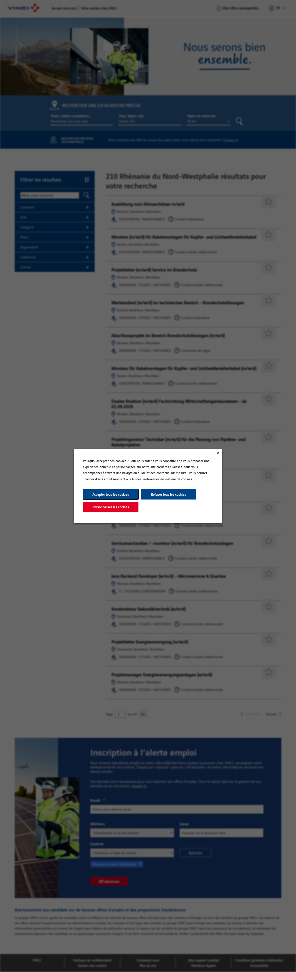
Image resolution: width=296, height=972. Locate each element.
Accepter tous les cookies (110, 494)
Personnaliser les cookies (111, 507)
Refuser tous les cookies (168, 494)
